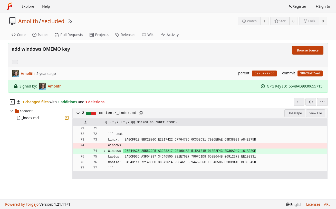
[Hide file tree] (12, 102)
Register (297, 6)
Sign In (322, 6)
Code (19, 34)
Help (46, 6)
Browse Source (308, 50)
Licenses (313, 204)
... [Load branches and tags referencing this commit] (14, 61)
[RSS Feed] (70, 21)
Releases (125, 34)
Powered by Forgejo (22, 204)
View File (315, 113)
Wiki (148, 34)
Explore (28, 6)
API (327, 204)
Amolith (28, 21)
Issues (40, 34)
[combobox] (299, 102)
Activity (170, 34)
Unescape (295, 113)
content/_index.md (117, 113)
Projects (99, 34)
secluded (53, 21)
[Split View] (310, 102)
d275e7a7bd (264, 73)
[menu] (322, 102)
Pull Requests (69, 34)
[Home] (10, 6)
